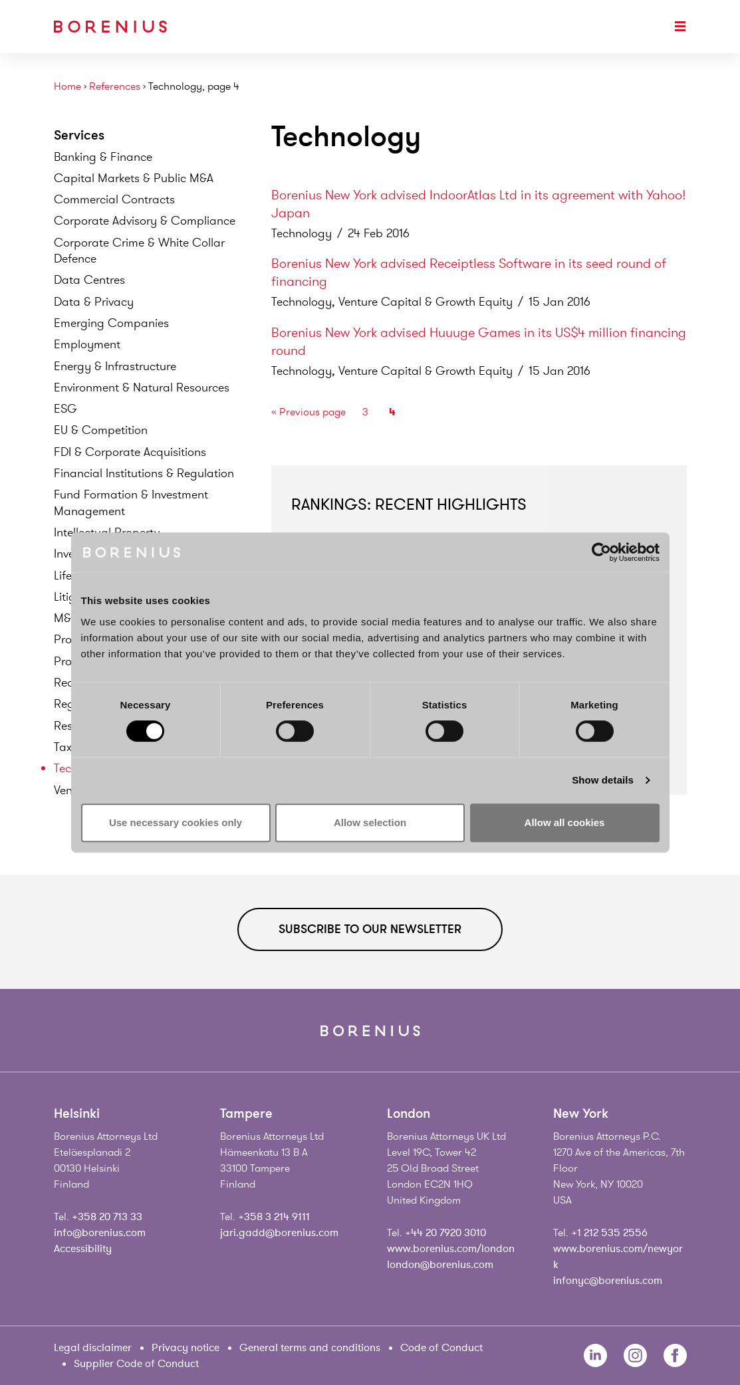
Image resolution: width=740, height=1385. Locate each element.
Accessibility (83, 1248)
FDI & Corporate (130, 452)
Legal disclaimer (93, 1347)
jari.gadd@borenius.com (279, 1232)
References (114, 87)
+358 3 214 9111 (274, 1217)
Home (67, 87)
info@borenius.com (100, 1232)
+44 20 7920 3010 (445, 1232)
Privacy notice (185, 1347)
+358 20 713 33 (107, 1217)
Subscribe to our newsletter (370, 929)
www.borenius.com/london (451, 1248)
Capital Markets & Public (133, 178)
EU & (101, 430)
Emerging (111, 323)
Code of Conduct (441, 1347)
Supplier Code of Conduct (136, 1363)
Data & (94, 302)
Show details (603, 780)
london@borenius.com (440, 1264)
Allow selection (370, 822)
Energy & (115, 366)
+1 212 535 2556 (609, 1232)
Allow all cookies (565, 822)
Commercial (114, 199)
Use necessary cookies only (175, 822)
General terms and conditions (309, 1347)
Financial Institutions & (144, 473)
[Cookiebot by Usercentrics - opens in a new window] (601, 552)
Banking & (103, 157)
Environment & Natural (141, 387)
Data (89, 280)
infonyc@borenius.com (607, 1280)
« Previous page (308, 412)
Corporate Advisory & (144, 221)
